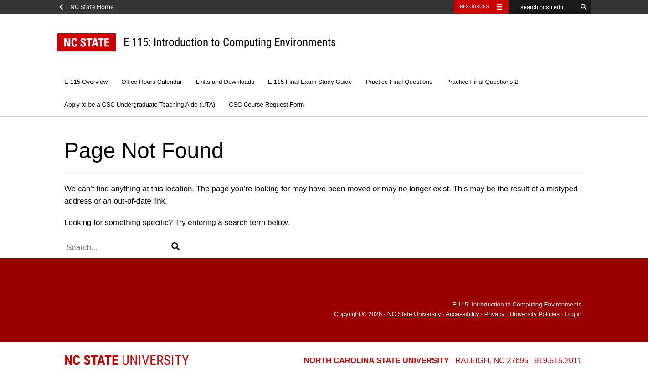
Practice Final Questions (399, 81)
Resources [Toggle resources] (474, 7)
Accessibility (462, 314)
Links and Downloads (225, 81)
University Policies (534, 314)
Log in (573, 314)
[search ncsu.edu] (543, 7)
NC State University (414, 314)
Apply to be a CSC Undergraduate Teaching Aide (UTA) (139, 104)
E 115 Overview (86, 81)
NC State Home (91, 6)
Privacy (494, 314)
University (126, 360)
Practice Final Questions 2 (482, 81)
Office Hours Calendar (151, 81)
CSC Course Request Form (266, 104)
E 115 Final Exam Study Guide (310, 81)
